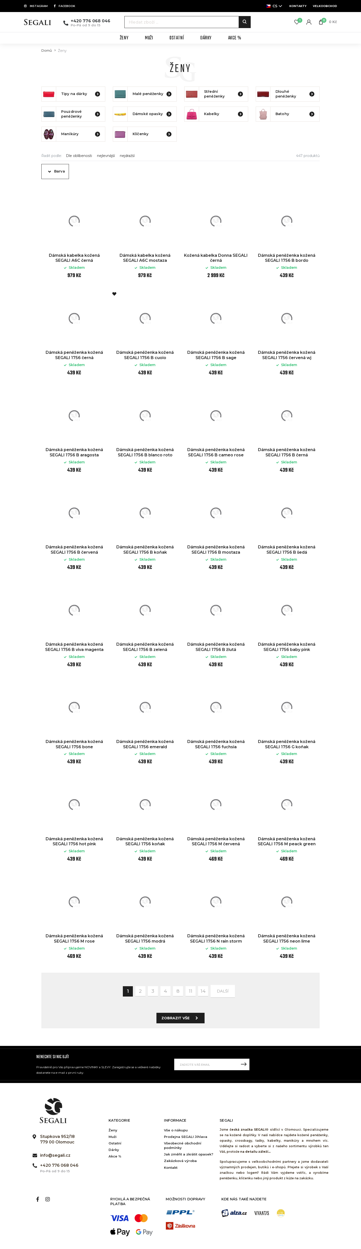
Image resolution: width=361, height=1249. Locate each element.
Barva (59, 171)
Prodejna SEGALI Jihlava (185, 1137)
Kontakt (170, 1167)
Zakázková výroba (180, 1161)
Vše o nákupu (176, 1130)
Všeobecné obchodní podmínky (182, 1145)
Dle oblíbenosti (79, 156)
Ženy (113, 1130)
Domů (46, 50)
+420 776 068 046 (90, 21)
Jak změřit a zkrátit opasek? (188, 1154)
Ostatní (115, 1143)
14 (203, 991)
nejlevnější (106, 156)
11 (190, 991)
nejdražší (127, 156)
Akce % (115, 1156)
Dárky (114, 1150)
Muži (113, 1137)
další (223, 991)
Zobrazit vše (181, 1018)
